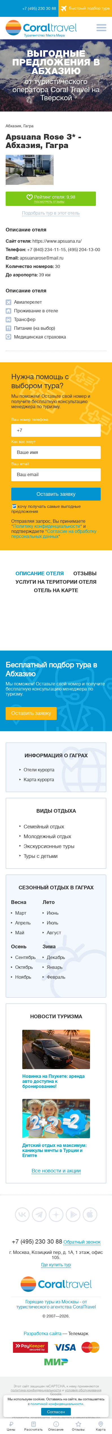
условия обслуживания (83, 1390)
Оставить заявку (31, 713)
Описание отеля (40, 573)
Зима (49, 946)
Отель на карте (56, 590)
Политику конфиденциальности (46, 526)
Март (20, 913)
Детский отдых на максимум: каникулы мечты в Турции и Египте (54, 1150)
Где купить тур (56, 1264)
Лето (49, 902)
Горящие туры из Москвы (51, 1302)
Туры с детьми (41, 856)
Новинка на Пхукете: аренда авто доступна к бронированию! (53, 1081)
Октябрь (24, 967)
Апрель (22, 923)
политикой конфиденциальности (56, 1404)
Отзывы (84, 573)
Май (19, 932)
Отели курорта (39, 769)
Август (54, 932)
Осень (19, 946)
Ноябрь (23, 977)
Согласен (56, 1412)
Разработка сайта (43, 1333)
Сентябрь (25, 957)
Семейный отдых (44, 827)
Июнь (52, 913)
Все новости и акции (56, 1171)
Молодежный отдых (47, 836)
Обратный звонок (81, 1242)
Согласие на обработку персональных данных (53, 534)
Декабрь (56, 957)
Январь (54, 967)
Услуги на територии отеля (56, 582)
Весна (18, 902)
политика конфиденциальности (36, 1390)
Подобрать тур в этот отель (51, 213)
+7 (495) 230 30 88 (39, 8)
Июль (52, 923)
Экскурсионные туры (49, 846)
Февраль (56, 977)
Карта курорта (39, 779)
